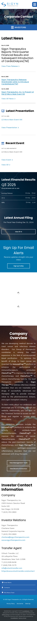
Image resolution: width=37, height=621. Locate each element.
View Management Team (18, 463)
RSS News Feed (9, 592)
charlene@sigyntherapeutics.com (15, 537)
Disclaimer (20, 603)
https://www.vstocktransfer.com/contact (18, 571)
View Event (6, 160)
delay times (5, 614)
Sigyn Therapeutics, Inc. (15, 599)
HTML (28, 193)
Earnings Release (7, 193)
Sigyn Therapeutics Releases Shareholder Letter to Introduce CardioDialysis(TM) (15, 81)
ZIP (34, 202)
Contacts (7, 587)
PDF (34, 193)
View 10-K (18, 232)
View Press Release (9, 66)
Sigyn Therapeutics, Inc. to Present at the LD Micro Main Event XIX (17, 93)
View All (5, 165)
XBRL (3, 202)
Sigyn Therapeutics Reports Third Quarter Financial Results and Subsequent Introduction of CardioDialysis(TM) (17, 55)
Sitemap (27, 603)
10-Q (3, 198)
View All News (7, 98)
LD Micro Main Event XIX (11, 119)
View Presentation (9, 127)
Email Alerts (7, 582)
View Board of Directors (18, 469)
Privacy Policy (11, 603)
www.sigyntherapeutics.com (13, 540)
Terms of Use (22, 618)
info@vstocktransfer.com (11, 568)
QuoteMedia (25, 611)
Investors (18, 27)
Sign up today (19, 266)
